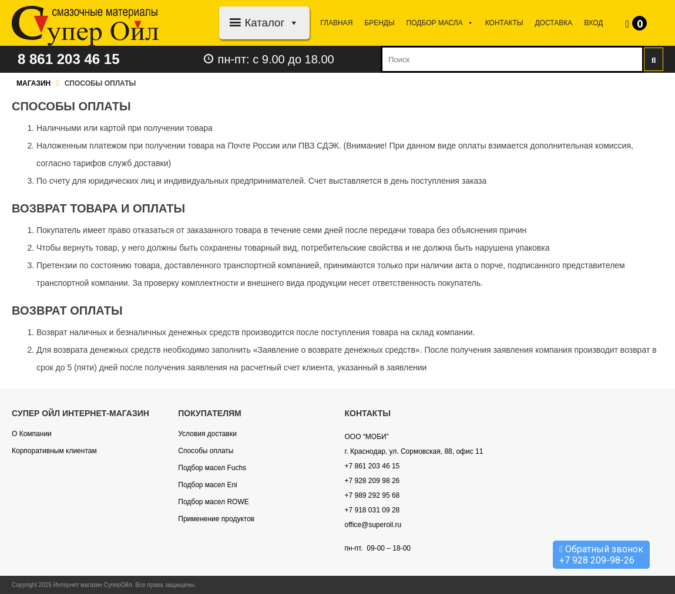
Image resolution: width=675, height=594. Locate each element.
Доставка (553, 23)
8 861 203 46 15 (69, 59)
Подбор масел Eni (207, 485)
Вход (593, 23)
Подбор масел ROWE (213, 502)
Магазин (33, 83)
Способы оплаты (205, 451)
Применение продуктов (216, 519)
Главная (336, 23)
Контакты (504, 23)
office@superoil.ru (373, 525)
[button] (291, 22)
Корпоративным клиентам (54, 451)
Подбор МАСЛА (440, 23)
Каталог (271, 22)
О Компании (32, 434)
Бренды (379, 23)
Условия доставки (207, 434)
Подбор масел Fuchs (212, 468)
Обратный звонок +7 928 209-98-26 (601, 555)
